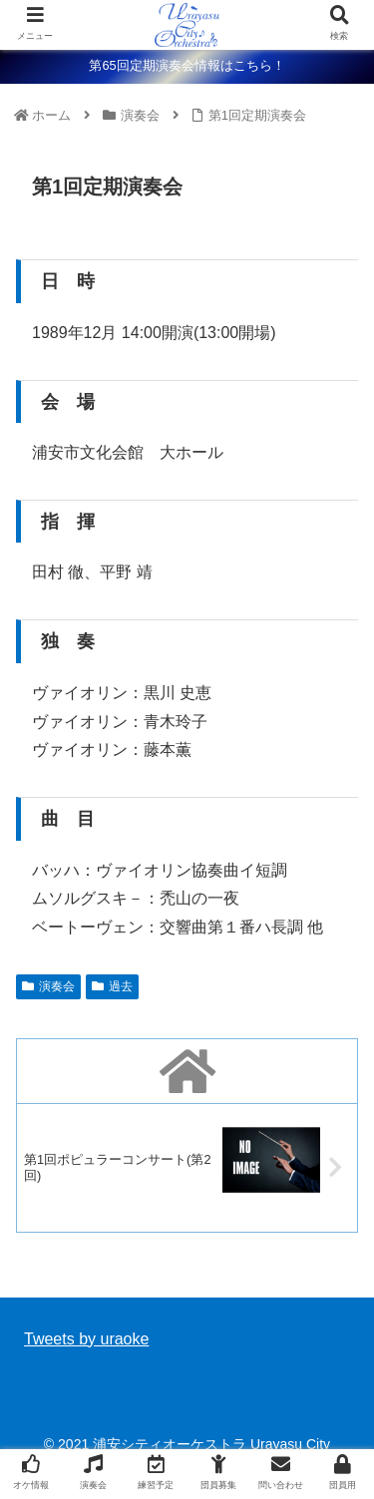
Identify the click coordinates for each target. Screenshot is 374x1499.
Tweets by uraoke (86, 1338)
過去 (112, 986)
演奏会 (48, 986)
